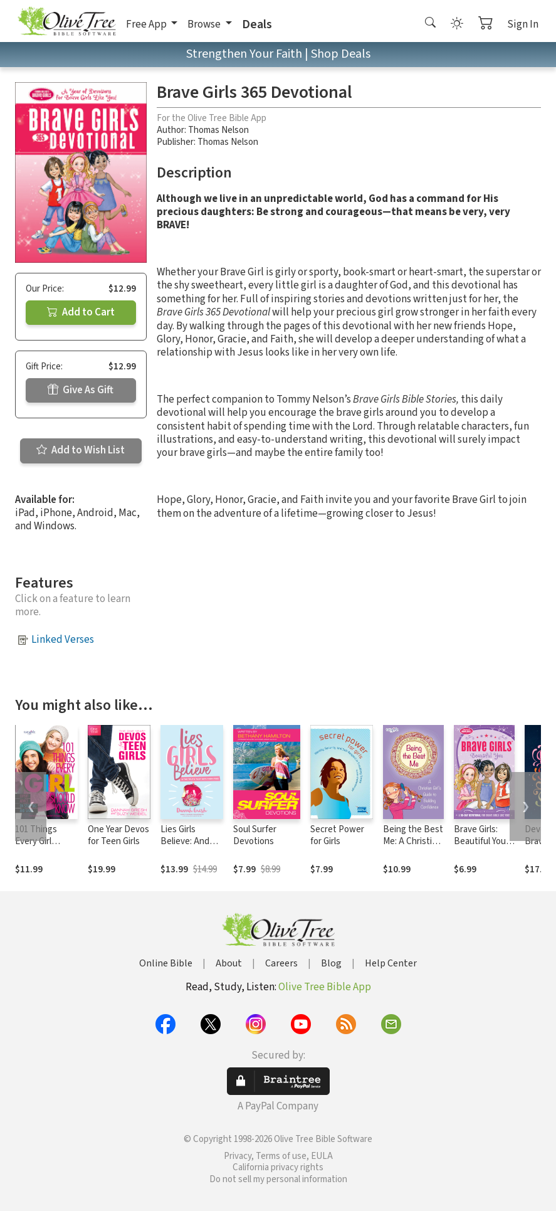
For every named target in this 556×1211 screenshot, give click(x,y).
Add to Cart (81, 312)
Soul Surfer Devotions (254, 835)
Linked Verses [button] (62, 639)
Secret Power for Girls (337, 835)
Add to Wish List (80, 450)
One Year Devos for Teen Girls (118, 835)
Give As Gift (80, 390)
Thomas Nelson (218, 130)
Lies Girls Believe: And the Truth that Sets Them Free (191, 847)
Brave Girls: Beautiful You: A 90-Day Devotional (481, 847)
